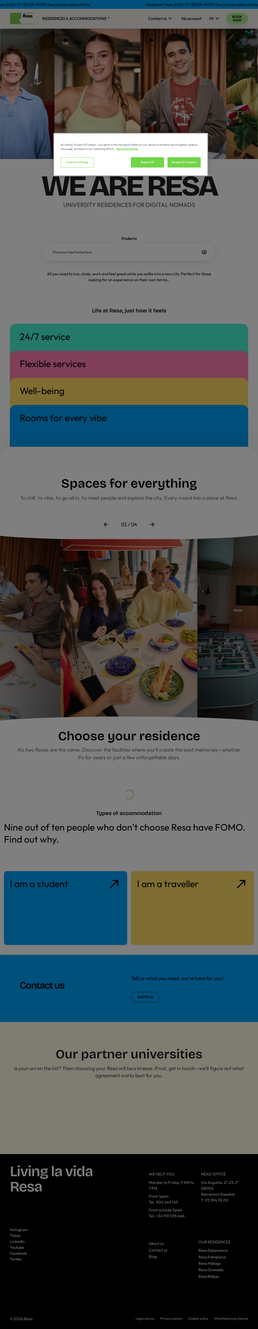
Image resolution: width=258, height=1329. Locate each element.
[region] (130, 154)
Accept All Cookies (184, 162)
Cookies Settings (77, 162)
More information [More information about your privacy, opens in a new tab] (127, 149)
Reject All (147, 162)
